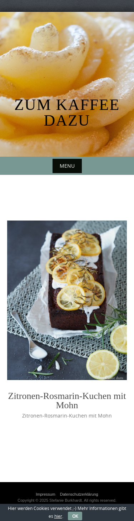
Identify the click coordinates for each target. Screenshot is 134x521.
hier (58, 516)
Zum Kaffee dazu (67, 112)
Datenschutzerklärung (79, 494)
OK (75, 516)
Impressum (45, 494)
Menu (67, 165)
